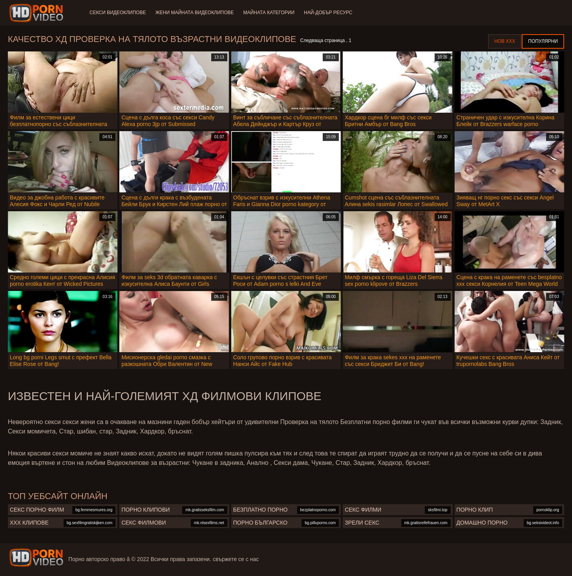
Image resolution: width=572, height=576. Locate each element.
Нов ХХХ (504, 41)
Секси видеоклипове (118, 12)
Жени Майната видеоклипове (194, 12)
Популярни (543, 41)
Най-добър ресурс (328, 12)
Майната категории (268, 12)
